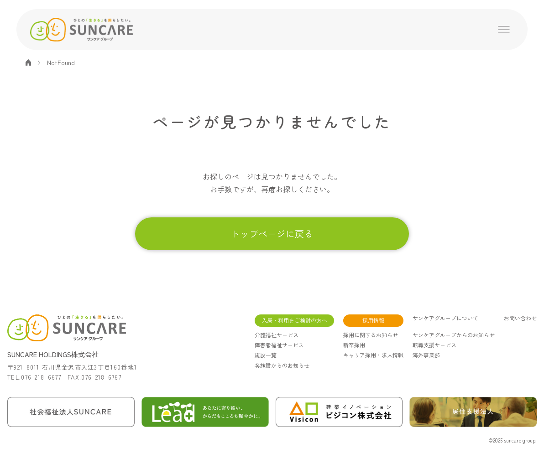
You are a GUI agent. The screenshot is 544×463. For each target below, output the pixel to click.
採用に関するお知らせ (370, 335)
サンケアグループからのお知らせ (454, 335)
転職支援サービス (434, 345)
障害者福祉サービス (279, 345)
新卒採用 (354, 345)
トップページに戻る (272, 233)
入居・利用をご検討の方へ (294, 320)
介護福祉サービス (276, 335)
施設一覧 (266, 355)
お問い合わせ (520, 318)
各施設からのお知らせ (282, 365)
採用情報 (373, 320)
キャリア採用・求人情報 (373, 355)
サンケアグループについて (445, 318)
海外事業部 (426, 355)
